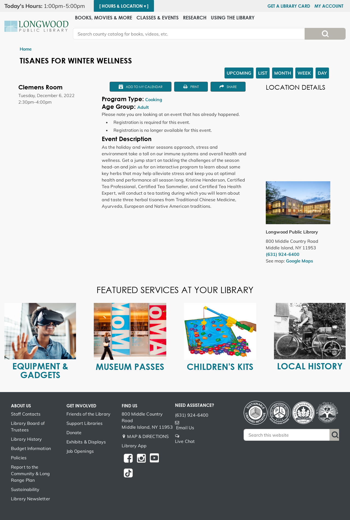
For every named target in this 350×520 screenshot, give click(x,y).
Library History (26, 439)
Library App (134, 445)
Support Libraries (84, 423)
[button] (46, 6)
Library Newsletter (30, 498)
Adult (143, 107)
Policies (19, 457)
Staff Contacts (25, 414)
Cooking (153, 99)
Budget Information (31, 448)
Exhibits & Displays (86, 442)
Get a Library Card (288, 6)
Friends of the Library (88, 414)
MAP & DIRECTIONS (148, 436)
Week (304, 73)
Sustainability (25, 489)
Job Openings (80, 451)
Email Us (185, 427)
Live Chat (185, 441)
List (262, 73)
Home (26, 49)
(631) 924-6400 (282, 254)
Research (194, 17)
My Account (328, 6)
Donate (74, 432)
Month (282, 73)
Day (322, 73)
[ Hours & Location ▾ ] (123, 6)
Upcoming (239, 73)
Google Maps (299, 261)
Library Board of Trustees (28, 426)
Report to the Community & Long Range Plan (30, 473)
